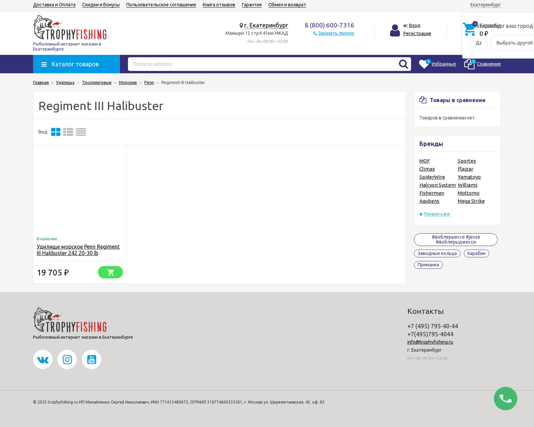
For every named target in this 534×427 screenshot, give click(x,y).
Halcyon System (437, 185)
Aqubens (429, 201)
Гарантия (252, 4)
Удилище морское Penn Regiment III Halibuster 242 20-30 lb (78, 250)
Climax (427, 169)
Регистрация (417, 33)
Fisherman (431, 193)
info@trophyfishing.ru (430, 342)
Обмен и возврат (287, 4)
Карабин (477, 253)
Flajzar (465, 169)
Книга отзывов (219, 4)
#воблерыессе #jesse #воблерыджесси (456, 239)
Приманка (428, 264)
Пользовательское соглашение (161, 4)
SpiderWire (432, 177)
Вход (414, 25)
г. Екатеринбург (266, 25)
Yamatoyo (469, 177)
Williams (468, 185)
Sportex (467, 161)
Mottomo (469, 193)
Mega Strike (471, 201)
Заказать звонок (336, 33)
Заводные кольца (437, 253)
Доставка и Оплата (54, 4)
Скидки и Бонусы (101, 4)
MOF (424, 161)
